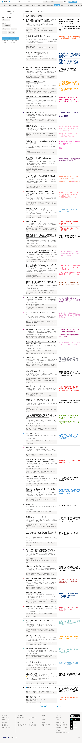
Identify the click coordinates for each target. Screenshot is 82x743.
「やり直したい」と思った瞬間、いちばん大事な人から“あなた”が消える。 (69, 436)
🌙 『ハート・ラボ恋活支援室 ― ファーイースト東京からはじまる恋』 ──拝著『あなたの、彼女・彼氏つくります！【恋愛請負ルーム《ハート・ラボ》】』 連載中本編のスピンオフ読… (41, 678)
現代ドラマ (31, 304)
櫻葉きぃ (49, 566)
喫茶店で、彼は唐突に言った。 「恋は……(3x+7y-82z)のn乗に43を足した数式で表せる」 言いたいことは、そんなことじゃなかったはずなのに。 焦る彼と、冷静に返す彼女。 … (41, 508)
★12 (27, 228)
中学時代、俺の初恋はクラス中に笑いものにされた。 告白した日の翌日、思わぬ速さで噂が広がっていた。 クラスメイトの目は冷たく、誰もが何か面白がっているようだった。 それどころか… (41, 347)
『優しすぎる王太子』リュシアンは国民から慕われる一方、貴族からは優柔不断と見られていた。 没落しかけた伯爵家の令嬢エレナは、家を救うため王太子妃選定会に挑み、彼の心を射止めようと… (41, 270)
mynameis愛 (50, 329)
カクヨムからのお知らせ (61, 720)
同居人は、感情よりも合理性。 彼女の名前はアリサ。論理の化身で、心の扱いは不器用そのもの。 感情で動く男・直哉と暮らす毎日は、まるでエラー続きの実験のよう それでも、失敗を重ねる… (41, 318)
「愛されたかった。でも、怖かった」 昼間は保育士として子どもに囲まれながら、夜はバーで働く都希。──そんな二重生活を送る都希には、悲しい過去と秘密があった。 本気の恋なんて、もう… (41, 374)
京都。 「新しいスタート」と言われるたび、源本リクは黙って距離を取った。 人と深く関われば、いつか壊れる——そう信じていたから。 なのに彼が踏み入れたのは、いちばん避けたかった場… (41, 225)
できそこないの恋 (31, 697)
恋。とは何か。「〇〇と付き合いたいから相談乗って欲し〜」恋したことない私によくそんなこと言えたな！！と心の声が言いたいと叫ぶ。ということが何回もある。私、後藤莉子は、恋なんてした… (41, 212)
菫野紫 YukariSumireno (41, 648)
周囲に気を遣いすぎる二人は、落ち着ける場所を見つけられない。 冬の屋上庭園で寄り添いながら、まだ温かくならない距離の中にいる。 (41, 665)
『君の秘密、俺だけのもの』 (34, 593)
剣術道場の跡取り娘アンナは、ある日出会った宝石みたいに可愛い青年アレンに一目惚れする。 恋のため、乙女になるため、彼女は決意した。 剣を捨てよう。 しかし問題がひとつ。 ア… (41, 116)
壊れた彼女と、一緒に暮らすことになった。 (39, 158)
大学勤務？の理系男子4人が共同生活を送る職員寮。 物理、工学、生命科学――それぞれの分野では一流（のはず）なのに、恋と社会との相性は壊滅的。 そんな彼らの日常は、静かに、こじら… (41, 242)
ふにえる (38, 343)
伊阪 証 (43, 476)
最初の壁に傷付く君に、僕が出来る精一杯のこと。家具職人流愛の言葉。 (69, 55)
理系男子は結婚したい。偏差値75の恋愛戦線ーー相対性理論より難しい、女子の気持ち (41, 236)
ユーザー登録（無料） (13, 40)
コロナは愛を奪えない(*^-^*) (68, 89)
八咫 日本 (44, 517)
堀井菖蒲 (45, 53)
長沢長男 (36, 433)
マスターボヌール (33, 283)
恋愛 (30, 58)
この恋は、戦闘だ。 (65, 113)
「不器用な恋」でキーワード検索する (51, 706)
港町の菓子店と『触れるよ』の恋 (35, 329)
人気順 (27, 16)
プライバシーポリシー (60, 730)
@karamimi (29, 38)
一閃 (38, 697)
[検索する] (44, 2)
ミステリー (31, 722)
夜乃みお (32, 178)
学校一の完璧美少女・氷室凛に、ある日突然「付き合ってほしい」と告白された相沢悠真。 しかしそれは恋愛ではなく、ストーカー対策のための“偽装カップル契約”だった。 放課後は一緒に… (41, 403)
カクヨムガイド (59, 717)
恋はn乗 (28, 504)
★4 (27, 454)
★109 (27, 58)
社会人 (13, 28)
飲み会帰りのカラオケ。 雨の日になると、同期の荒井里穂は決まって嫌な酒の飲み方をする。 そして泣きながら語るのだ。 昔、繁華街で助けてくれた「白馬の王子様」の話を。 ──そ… (41, 569)
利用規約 (58, 724)
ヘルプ (57, 719)
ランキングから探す (6, 720)
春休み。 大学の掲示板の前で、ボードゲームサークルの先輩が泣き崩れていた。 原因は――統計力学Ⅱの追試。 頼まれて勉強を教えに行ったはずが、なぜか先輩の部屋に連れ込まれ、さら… (41, 146)
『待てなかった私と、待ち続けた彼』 (37, 297)
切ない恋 (11, 32)
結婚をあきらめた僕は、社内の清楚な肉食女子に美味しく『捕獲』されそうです (41, 20)
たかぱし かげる (45, 126)
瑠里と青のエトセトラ (32, 447)
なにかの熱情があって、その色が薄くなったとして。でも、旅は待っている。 (69, 388)
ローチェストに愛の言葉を (33, 53)
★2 (27, 407)
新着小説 (44, 722)
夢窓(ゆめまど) (39, 580)
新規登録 (73, 1)
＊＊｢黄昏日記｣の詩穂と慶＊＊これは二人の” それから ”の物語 (69, 83)
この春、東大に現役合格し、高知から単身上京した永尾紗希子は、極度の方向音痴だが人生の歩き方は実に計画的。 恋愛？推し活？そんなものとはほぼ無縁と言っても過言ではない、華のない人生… (41, 256)
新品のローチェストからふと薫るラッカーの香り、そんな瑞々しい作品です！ (69, 61)
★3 (27, 350)
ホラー (17, 722)
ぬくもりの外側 (30, 662)
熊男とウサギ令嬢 (31, 636)
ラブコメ (31, 28)
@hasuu (47, 69)
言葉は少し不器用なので (33, 476)
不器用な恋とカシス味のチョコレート (37, 606)
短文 (4, 32)
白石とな (38, 662)
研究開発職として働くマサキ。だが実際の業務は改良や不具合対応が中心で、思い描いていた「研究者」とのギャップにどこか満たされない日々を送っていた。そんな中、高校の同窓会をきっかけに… (41, 625)
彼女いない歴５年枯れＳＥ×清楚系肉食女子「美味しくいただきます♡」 (69, 21)
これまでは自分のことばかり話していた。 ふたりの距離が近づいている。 (69, 689)
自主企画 (44, 717)
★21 (27, 76)
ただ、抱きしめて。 (31, 371)
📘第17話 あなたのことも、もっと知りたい (39, 687)
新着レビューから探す (6, 727)
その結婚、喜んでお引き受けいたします (37, 36)
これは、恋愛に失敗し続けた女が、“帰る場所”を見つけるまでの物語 (69, 300)
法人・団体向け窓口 (60, 722)
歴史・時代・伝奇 (32, 724)
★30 (27, 119)
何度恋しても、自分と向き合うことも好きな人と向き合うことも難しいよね (69, 194)
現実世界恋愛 (6, 25)
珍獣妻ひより (48, 21)
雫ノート (44, 221)
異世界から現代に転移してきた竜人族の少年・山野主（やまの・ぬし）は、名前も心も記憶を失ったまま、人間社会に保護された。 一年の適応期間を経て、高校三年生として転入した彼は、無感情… (41, 361)
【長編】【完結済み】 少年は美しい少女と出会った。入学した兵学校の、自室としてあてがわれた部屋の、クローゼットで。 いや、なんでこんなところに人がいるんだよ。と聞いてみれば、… (41, 129)
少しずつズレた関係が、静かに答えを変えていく (40, 620)
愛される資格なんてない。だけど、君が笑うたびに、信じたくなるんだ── (69, 373)
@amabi (35, 490)
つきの (46, 81)
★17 (27, 150)
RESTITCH (29, 433)
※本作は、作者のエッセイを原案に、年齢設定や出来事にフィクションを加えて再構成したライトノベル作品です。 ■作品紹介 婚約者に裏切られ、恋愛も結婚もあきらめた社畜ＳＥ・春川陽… (41, 24)
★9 (27, 202)
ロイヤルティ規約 (64, 724)
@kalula (54, 400)
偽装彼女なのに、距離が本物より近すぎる (38, 400)
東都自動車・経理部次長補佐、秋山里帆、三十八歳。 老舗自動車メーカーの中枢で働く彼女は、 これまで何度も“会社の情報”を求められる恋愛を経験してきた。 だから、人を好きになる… (41, 301)
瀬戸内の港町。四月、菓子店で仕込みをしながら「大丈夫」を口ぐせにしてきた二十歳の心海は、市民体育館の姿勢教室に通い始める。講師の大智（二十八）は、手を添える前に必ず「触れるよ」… (41, 333)
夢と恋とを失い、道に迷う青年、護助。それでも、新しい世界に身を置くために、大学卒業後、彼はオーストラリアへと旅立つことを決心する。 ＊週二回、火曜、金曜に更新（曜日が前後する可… (41, 389)
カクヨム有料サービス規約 (61, 725)
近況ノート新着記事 (46, 724)
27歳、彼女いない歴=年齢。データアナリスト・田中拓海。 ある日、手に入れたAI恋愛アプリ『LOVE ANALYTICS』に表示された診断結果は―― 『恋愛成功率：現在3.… (41, 539)
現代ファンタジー (32, 717)
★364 (27, 28)
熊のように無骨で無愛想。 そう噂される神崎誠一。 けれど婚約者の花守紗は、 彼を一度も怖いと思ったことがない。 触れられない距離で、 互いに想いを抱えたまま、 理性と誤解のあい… (41, 639)
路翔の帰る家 (29, 648)
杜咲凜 (39, 636)
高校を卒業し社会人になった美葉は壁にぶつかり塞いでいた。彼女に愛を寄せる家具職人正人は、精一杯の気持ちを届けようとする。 (41, 55)
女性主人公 (6, 28)
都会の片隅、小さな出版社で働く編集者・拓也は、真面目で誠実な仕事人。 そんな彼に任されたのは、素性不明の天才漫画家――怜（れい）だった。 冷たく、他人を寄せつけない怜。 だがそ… (41, 596)
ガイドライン (59, 729)
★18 (27, 185)
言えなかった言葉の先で (33, 221)
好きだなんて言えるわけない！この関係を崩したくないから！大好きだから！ (68, 99)
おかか (45, 209)
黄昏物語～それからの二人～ (34, 81)
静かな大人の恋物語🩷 (66, 181)
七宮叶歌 (44, 267)
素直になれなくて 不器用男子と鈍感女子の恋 (39, 97)
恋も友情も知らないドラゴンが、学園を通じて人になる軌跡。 (68, 359)
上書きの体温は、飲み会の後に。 (35, 566)
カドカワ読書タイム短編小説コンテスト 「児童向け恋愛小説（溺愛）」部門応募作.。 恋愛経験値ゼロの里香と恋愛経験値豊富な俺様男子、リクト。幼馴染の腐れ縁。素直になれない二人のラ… (41, 102)
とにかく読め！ (64, 116)
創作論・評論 (19, 725)
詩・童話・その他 (32, 699)
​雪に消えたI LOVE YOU (33, 517)
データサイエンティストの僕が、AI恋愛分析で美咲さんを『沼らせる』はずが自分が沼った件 (41, 533)
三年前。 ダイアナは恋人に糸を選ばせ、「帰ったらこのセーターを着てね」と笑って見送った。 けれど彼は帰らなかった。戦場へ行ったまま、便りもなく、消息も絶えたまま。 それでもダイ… (41, 584)
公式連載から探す (5, 724)
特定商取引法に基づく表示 (61, 727)
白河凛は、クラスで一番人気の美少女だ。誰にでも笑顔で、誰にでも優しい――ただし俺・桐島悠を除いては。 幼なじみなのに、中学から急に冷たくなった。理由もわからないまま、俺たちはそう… (41, 73)
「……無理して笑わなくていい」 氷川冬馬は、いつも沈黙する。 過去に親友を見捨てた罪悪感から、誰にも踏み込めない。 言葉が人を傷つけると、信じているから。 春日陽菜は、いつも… (41, 287)
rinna (45, 593)
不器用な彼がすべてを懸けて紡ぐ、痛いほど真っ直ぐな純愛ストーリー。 (69, 519)
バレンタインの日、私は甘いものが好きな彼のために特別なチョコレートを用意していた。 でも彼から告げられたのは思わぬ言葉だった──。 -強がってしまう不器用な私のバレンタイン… (41, 610)
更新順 (33, 16)
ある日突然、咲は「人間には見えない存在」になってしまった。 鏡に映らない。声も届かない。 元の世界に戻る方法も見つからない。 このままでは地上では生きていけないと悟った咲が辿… (41, 422)
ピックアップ (44, 720)
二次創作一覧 (5, 725)
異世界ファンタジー (33, 425)
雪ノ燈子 (52, 551)
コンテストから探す (6, 719)
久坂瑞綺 (28, 622)
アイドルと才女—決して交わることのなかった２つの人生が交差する (69, 253)
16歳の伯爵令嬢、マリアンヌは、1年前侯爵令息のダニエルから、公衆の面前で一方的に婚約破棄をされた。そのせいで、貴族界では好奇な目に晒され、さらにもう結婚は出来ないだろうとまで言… (41, 41)
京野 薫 (41, 112)
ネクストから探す (5, 717)
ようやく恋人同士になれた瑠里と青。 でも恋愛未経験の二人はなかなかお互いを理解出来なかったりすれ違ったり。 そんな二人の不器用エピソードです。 (41, 451)
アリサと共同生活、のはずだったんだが (37, 312)
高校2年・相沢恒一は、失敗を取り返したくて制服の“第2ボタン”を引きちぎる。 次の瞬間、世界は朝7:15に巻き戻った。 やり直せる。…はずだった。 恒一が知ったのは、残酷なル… (41, 437)
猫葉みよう (52, 606)
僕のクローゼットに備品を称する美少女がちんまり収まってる (69, 128)
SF (29, 133)
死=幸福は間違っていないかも (69, 422)
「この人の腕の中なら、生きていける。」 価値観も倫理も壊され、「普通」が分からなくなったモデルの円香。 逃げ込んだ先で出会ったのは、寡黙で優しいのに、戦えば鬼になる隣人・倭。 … (41, 163)
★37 (27, 105)
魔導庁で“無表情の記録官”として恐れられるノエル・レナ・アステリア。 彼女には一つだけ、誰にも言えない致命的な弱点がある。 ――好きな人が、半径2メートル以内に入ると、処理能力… (41, 465)
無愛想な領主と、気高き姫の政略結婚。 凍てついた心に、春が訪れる (69, 491)
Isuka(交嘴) (29, 159)
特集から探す (5, 722)
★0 (27, 364)
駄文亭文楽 (33, 143)
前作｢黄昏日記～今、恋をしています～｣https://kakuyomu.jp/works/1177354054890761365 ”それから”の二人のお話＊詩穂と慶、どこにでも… (41, 85)
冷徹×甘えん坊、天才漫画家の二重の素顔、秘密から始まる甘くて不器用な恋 (69, 595)
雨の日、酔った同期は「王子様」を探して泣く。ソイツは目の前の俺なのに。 (69, 568)
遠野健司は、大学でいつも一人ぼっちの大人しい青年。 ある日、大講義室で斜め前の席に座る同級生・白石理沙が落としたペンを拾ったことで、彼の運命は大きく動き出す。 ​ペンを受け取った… (41, 520)
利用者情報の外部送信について (62, 732)
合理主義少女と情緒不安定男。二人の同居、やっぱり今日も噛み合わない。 (69, 315)
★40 (27, 88)
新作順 (40, 16)
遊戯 (60, 148)
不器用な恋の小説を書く (10, 38)
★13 (27, 215)
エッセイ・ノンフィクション (21, 724)
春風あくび (52, 297)
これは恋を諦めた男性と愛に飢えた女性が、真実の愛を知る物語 (69, 28)
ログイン (65, 1)
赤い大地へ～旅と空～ (32, 386)
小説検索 (44, 725)
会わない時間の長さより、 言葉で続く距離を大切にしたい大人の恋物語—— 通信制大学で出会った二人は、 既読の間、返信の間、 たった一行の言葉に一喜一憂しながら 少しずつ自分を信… (41, 181)
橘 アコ (41, 371)
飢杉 (45, 357)
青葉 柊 (45, 675)
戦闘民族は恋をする (31, 112)
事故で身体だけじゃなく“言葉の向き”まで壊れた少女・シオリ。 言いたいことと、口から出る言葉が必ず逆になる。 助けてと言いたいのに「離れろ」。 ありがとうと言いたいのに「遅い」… (41, 480)
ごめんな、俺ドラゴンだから (34, 357)
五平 (53, 461)
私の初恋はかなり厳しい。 (33, 209)
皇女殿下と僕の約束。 (32, 126)
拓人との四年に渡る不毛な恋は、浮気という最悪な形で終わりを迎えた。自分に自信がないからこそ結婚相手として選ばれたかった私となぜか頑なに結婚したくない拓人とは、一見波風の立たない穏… (41, 198)
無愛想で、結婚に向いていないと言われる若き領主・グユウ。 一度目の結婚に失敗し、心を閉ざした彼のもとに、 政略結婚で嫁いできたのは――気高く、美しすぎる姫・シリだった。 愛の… (41, 494)
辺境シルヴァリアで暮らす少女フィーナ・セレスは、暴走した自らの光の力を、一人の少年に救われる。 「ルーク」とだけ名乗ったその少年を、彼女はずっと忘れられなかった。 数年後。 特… (41, 554)
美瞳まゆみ (43, 447)
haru (33, 504)
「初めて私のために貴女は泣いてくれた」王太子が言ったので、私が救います (69, 267)
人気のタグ (44, 719)
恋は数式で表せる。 (65, 505)
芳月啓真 (42, 386)
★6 (27, 166)
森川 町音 (53, 252)
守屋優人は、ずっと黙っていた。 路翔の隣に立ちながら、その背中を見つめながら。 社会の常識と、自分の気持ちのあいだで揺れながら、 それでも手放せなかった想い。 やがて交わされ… (41, 652)
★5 (27, 321)
